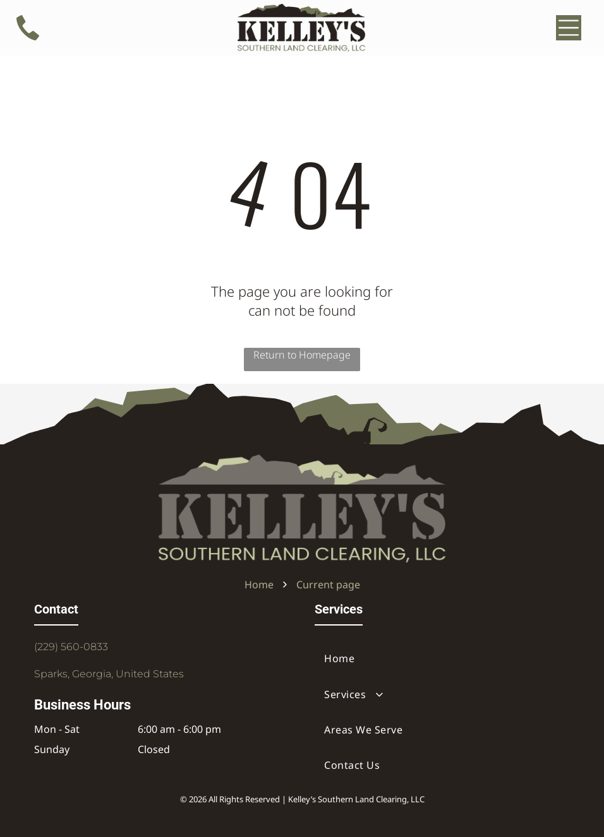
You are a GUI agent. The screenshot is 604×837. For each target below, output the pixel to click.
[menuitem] (442, 658)
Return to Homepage (302, 355)
